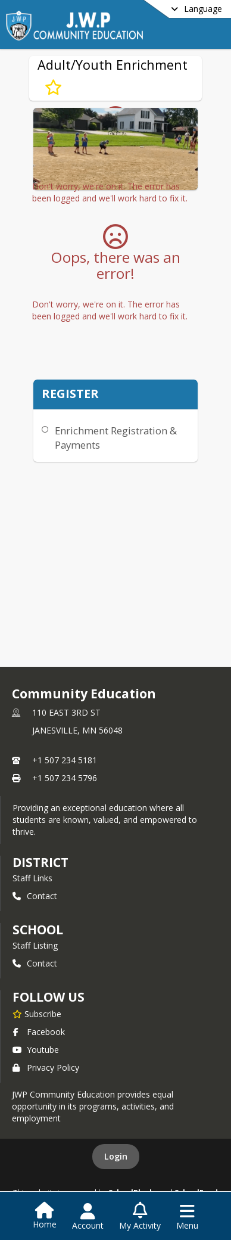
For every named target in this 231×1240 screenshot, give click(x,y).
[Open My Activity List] (140, 1217)
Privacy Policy (46, 1067)
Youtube (36, 1049)
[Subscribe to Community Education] (37, 1013)
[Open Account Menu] (88, 1217)
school (38, 929)
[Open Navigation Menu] (187, 1217)
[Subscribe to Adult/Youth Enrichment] (53, 87)
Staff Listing (35, 945)
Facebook (39, 1031)
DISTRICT (40, 862)
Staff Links (32, 878)
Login (115, 1156)
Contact (35, 896)
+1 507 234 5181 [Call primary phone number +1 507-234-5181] (64, 760)
